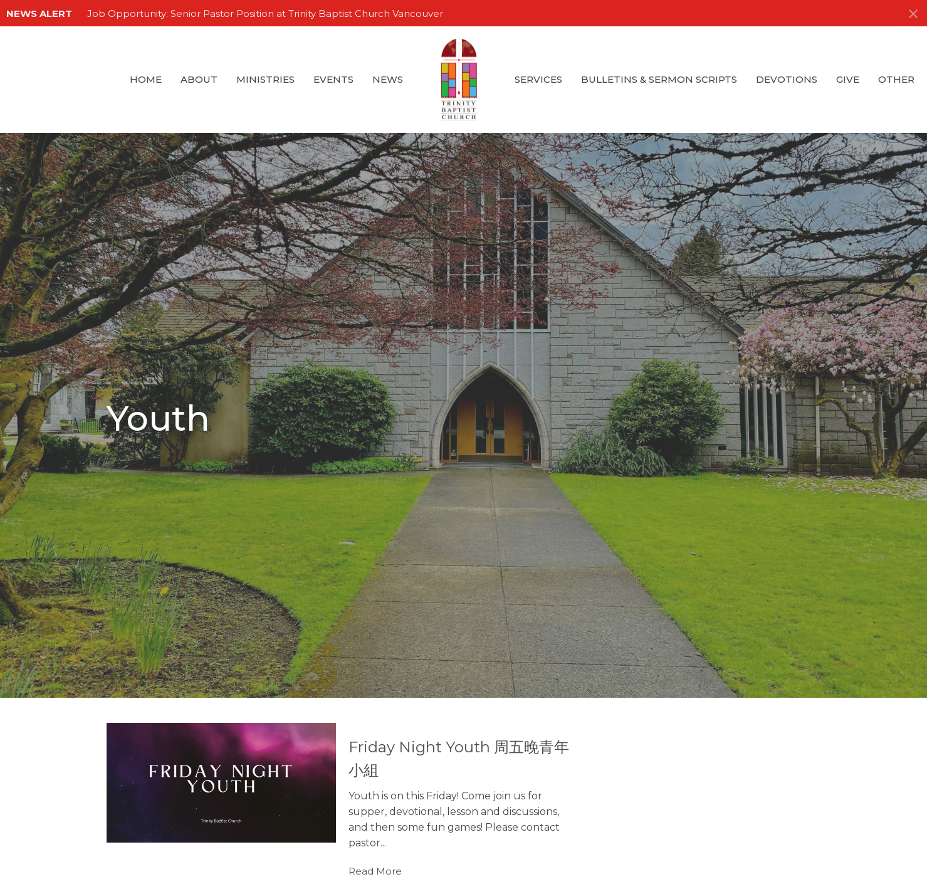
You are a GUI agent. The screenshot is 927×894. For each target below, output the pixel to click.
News (387, 79)
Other (896, 79)
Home (146, 79)
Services (538, 79)
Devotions (786, 79)
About (199, 79)
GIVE (847, 79)
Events (333, 79)
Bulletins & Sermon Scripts (659, 79)
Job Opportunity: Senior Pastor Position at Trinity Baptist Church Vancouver (265, 13)
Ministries (265, 79)
